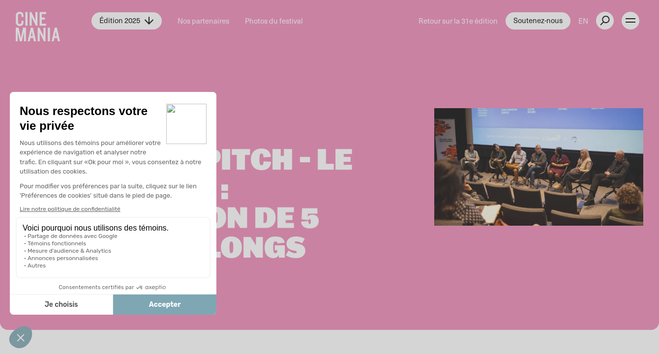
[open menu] (630, 21)
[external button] (605, 21)
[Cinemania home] (53, 20)
